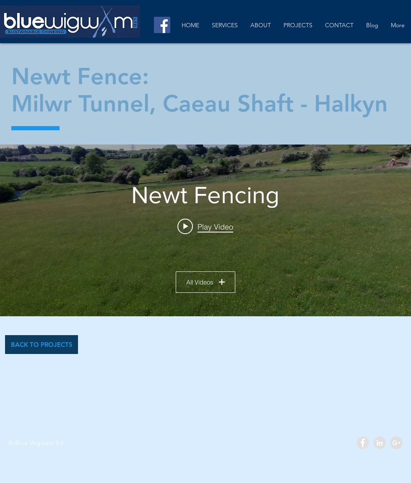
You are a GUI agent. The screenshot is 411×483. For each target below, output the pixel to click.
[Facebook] (162, 25)
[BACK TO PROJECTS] (41, 344)
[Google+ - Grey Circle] (396, 443)
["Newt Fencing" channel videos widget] (205, 230)
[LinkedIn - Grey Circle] (379, 443)
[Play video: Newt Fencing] (206, 226)
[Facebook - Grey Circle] (362, 443)
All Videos (205, 282)
